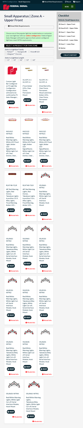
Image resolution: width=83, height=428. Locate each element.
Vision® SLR (34, 52)
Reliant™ (10, 52)
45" (15, 60)
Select (11, 102)
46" (21, 60)
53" (27, 60)
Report (76, 2)
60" (34, 60)
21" (8, 60)
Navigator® (22, 52)
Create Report (70, 55)
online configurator (33, 36)
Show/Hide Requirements (52, 2)
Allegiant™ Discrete (14, 54)
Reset (68, 2)
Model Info (14, 107)
